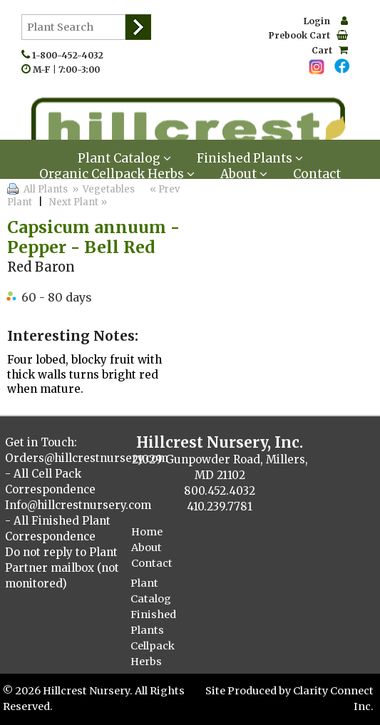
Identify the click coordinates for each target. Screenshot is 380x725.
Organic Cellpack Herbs (117, 174)
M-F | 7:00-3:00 (69, 69)
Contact (317, 174)
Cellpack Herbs (152, 653)
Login (326, 21)
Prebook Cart (308, 35)
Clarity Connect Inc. (333, 698)
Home (147, 531)
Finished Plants (153, 622)
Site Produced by (249, 690)
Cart (330, 50)
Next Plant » (79, 202)
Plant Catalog (150, 591)
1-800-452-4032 (71, 55)
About (243, 174)
